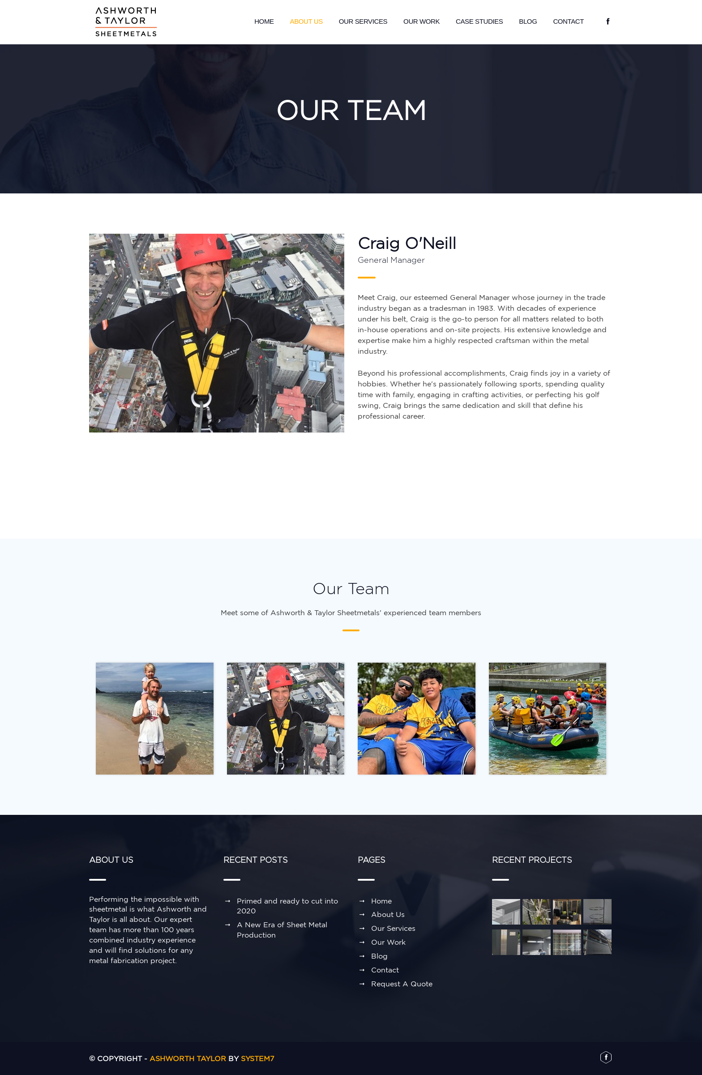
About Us (306, 21)
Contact (568, 21)
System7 (257, 1058)
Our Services (363, 21)
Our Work (421, 21)
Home (264, 21)
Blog (528, 21)
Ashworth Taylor (188, 1058)
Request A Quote (401, 984)
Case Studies (479, 21)
